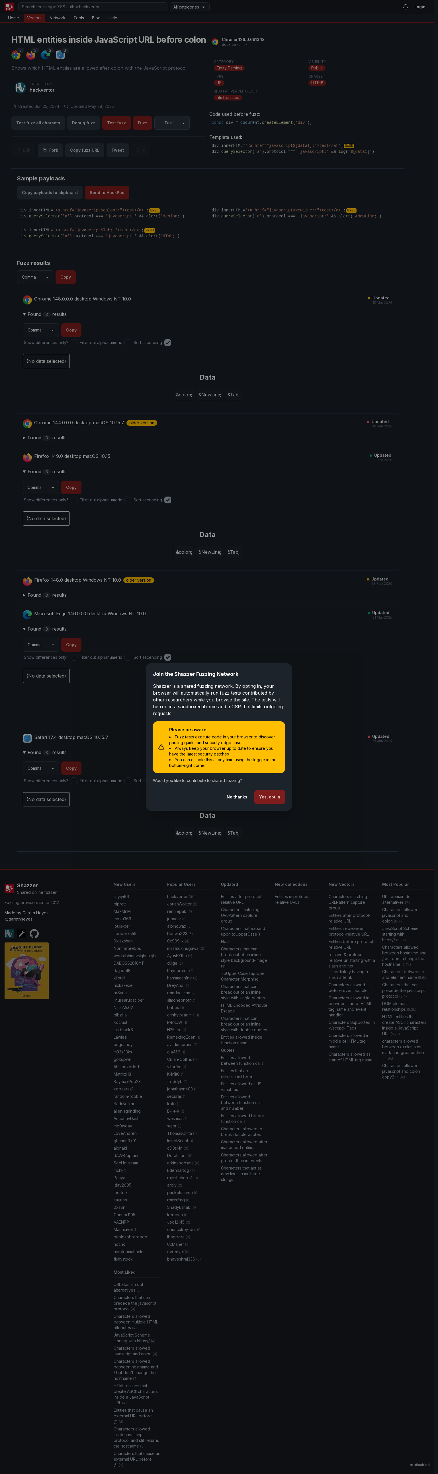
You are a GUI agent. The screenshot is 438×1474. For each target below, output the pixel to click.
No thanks (237, 796)
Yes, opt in (269, 796)
